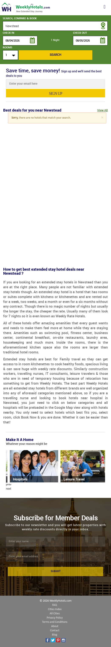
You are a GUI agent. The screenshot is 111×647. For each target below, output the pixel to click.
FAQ (54, 605)
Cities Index (55, 609)
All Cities (55, 613)
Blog (54, 634)
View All (102, 110)
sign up (55, 93)
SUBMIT (55, 571)
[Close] (102, 117)
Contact (54, 630)
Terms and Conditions (54, 622)
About (54, 626)
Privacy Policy (55, 617)
